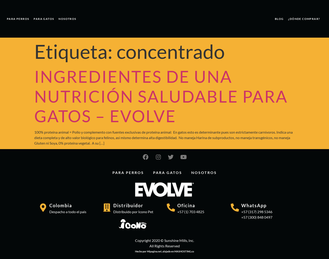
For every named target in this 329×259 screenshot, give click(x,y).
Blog (279, 19)
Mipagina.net (154, 251)
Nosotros (67, 19)
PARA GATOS (44, 19)
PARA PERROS (18, 19)
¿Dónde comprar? (304, 19)
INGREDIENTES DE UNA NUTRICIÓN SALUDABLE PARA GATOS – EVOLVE (161, 96)
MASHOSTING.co (184, 251)
